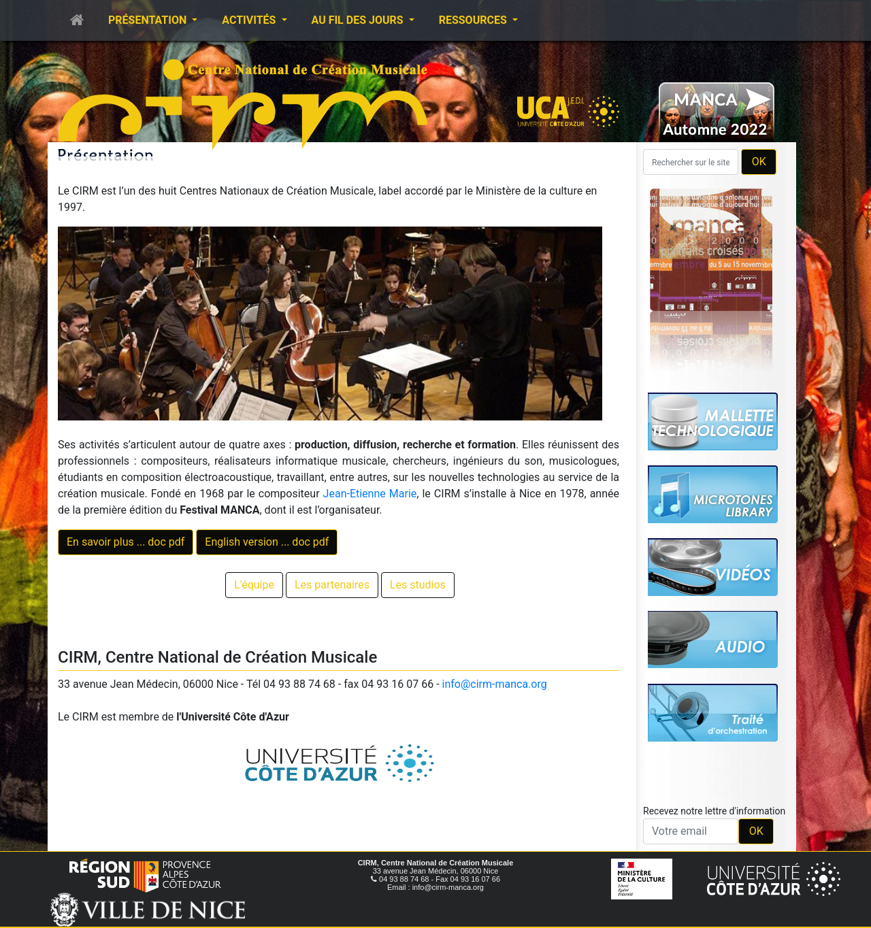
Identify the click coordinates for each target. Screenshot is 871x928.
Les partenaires (332, 584)
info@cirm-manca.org (494, 684)
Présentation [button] (148, 20)
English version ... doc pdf (267, 541)
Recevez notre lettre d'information (714, 811)
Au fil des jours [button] (359, 20)
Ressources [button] (474, 20)
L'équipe (254, 584)
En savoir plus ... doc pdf (125, 541)
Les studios (418, 584)
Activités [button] (250, 20)
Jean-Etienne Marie (370, 493)
